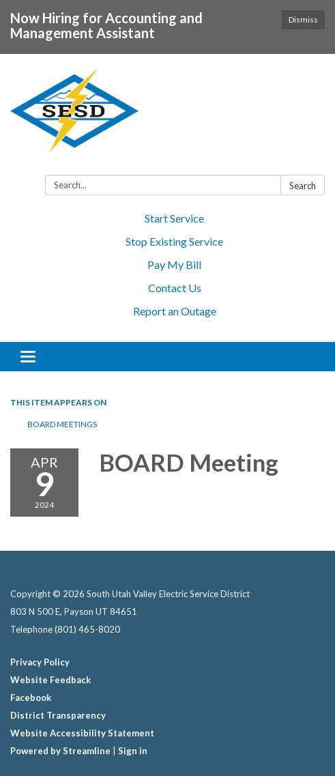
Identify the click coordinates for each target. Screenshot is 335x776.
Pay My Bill (174, 264)
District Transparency (58, 715)
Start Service (174, 218)
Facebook (30, 697)
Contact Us (174, 287)
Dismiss (303, 19)
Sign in (132, 750)
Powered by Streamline (60, 750)
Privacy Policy (40, 662)
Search (302, 185)
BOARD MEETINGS (62, 424)
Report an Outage (174, 310)
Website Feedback (50, 679)
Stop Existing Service (174, 241)
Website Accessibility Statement (82, 733)
